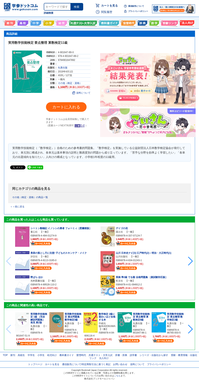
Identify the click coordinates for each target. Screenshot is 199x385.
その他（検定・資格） (70, 83)
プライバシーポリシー (138, 11)
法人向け (186, 22)
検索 (76, 6)
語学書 (154, 22)
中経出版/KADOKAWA (107, 325)
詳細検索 (48, 13)
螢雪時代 (128, 22)
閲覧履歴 (106, 12)
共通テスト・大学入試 (83, 22)
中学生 (31, 355)
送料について (81, 92)
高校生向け (22, 22)
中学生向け (35, 22)
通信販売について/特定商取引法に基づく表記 (86, 364)
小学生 (41, 355)
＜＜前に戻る (17, 206)
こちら (117, 375)
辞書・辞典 (121, 355)
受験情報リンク (169, 22)
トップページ (35, 364)
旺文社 (119, 280)
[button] (190, 261)
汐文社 (34, 256)
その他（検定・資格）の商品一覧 (30, 197)
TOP (5, 355)
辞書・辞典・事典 (142, 22)
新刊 (12, 355)
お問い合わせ (120, 364)
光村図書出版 (37, 280)
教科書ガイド (109, 22)
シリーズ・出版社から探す (153, 355)
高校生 (21, 355)
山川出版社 (122, 256)
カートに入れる (66, 107)
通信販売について (136, 6)
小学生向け (48, 22)
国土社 (119, 231)
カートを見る (109, 5)
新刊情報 (9, 22)
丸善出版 (62, 67)
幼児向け (61, 22)
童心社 (34, 231)
